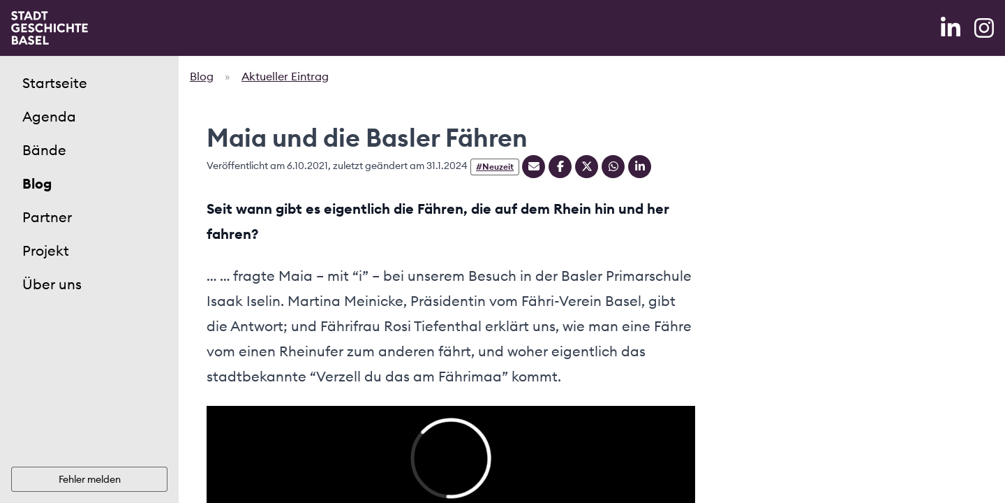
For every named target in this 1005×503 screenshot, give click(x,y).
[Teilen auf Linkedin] (639, 166)
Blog (37, 183)
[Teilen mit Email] (533, 166)
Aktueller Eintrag (285, 76)
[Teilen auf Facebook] (560, 166)
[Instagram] (984, 28)
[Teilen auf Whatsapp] (613, 166)
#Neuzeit (495, 166)
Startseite (54, 83)
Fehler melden (90, 479)
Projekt (45, 250)
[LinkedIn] (952, 28)
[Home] (49, 28)
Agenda (49, 116)
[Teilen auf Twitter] (586, 166)
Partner (47, 217)
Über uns (52, 284)
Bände (44, 150)
